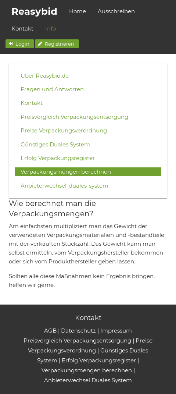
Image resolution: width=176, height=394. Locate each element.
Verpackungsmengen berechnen (66, 171)
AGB (50, 330)
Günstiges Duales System (55, 144)
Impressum (116, 330)
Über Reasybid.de (45, 75)
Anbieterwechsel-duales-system (64, 185)
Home (77, 11)
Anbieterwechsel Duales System (88, 380)
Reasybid (34, 11)
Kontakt (22, 28)
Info (50, 28)
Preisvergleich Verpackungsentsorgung (74, 116)
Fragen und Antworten (52, 89)
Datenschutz (78, 330)
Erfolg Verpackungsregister (58, 158)
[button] (20, 43)
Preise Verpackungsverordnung (64, 130)
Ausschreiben (116, 11)
